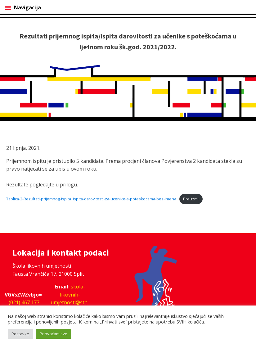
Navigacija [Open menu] (23, 7)
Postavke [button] (20, 334)
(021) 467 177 (24, 302)
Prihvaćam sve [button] (53, 334)
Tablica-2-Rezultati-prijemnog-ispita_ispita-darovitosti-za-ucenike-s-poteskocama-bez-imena (91, 199)
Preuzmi (191, 199)
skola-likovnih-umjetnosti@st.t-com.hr (70, 298)
